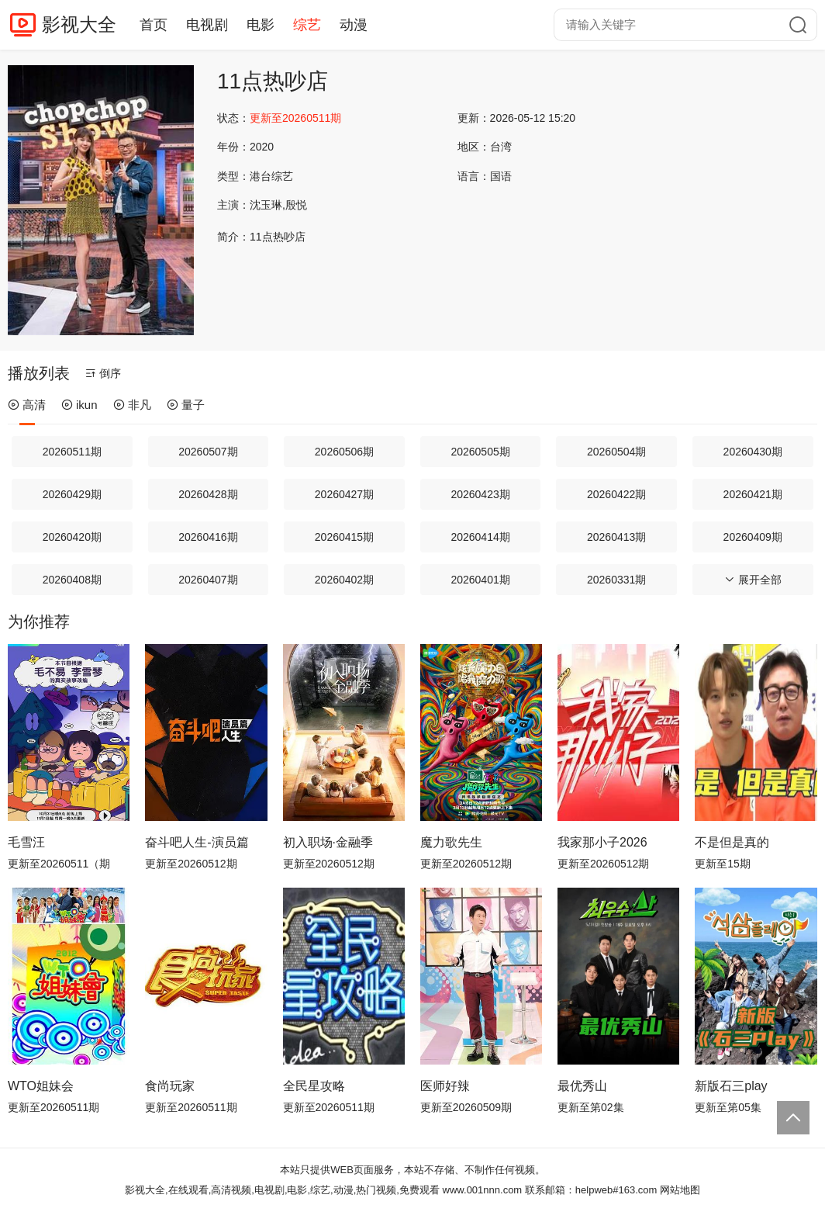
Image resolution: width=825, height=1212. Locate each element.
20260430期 (752, 451)
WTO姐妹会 (41, 1086)
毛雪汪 (26, 842)
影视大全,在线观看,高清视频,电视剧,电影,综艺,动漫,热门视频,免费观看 (282, 1190)
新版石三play (731, 1086)
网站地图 (680, 1190)
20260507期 (207, 451)
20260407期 (207, 579)
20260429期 (72, 494)
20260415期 (344, 537)
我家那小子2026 (602, 842)
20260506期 (344, 451)
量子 (186, 404)
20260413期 (616, 537)
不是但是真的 (732, 842)
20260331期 (616, 579)
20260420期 (72, 537)
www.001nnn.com (483, 1190)
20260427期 (344, 494)
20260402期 (344, 579)
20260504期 (616, 451)
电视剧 (207, 25)
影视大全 (79, 24)
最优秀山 (582, 1086)
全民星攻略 (314, 1086)
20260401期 (479, 579)
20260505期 (479, 451)
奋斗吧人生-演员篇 (196, 842)
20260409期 (752, 537)
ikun (79, 404)
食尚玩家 (170, 1086)
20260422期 (616, 494)
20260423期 (479, 494)
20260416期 (207, 537)
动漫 (354, 25)
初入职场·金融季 (328, 842)
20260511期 (72, 451)
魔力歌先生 (451, 842)
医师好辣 (445, 1086)
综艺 (307, 25)
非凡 (132, 404)
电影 (260, 25)
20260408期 (72, 579)
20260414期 (479, 537)
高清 (27, 404)
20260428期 (207, 494)
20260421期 (752, 494)
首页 (153, 25)
